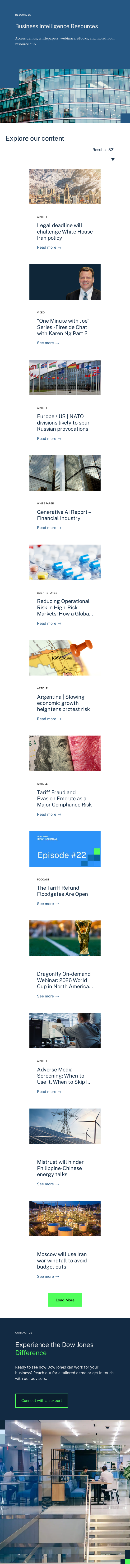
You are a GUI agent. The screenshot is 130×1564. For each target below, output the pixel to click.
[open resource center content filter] (62, 159)
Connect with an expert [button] (41, 1400)
